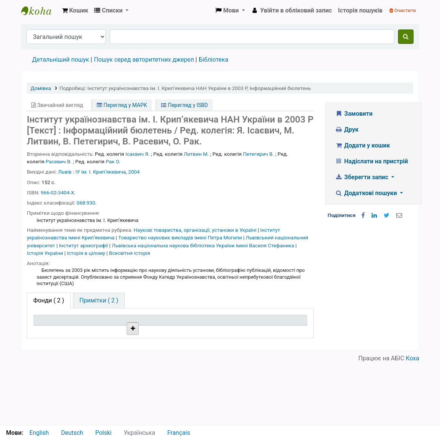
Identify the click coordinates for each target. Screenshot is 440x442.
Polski (103, 432)
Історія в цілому (87, 253)
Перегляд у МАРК (122, 105)
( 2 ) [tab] (48, 300)
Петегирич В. (258, 154)
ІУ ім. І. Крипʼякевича (100, 172)
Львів (65, 172)
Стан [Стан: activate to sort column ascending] (208, 330)
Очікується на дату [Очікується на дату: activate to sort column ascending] (275, 326)
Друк (346, 129)
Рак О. (113, 161)
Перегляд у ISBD (184, 105)
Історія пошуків (360, 10)
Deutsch (72, 432)
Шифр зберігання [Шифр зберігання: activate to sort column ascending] (161, 326)
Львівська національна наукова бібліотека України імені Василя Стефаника (204, 245)
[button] (75, 10)
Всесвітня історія (129, 253)
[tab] (99, 301)
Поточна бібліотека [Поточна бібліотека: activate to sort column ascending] (106, 326)
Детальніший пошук (60, 59)
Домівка (41, 88)
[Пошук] (406, 36)
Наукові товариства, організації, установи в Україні (195, 230)
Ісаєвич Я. (137, 154)
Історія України (45, 253)
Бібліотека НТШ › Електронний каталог (40, 10)
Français (178, 432)
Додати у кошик (362, 145)
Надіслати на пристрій (371, 161)
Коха (412, 420)
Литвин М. (196, 154)
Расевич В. (59, 161)
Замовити (354, 113)
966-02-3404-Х (57, 192)
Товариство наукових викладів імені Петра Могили (180, 237)
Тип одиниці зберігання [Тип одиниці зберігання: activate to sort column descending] (53, 326)
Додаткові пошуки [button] (366, 193)
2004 (134, 172)
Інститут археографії (84, 245)
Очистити (402, 10)
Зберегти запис (362, 177)
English (39, 432)
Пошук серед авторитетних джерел (144, 59)
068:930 (86, 203)
